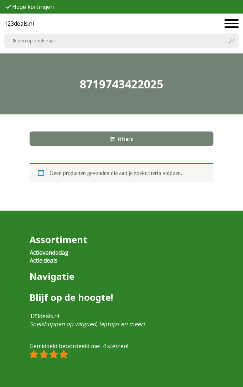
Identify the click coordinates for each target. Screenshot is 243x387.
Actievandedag (49, 253)
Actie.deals (43, 260)
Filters (121, 139)
